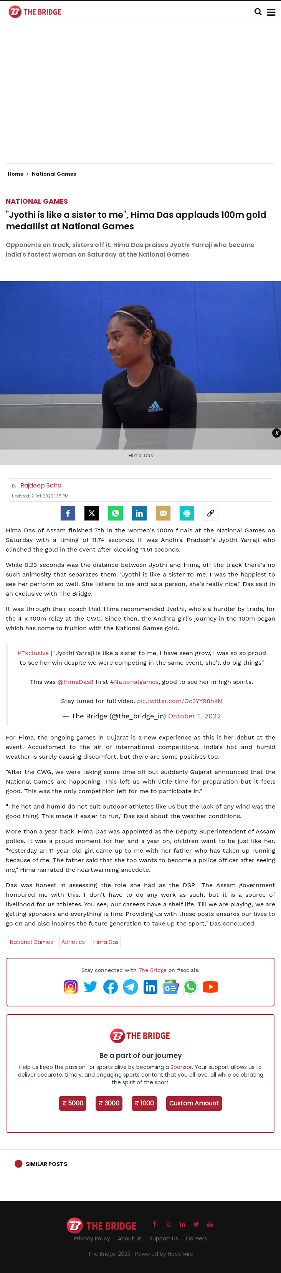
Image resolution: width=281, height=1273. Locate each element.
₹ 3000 (109, 1103)
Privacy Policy (92, 1238)
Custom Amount (194, 1103)
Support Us (163, 1238)
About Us (130, 1238)
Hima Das (106, 942)
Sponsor (181, 1067)
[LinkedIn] (139, 513)
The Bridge (153, 970)
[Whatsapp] (115, 513)
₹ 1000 (144, 1103)
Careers (196, 1238)
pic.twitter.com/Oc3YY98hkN (179, 701)
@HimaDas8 (76, 681)
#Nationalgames (134, 681)
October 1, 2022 (194, 716)
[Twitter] (91, 513)
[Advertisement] (143, 99)
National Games (37, 201)
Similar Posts (46, 1164)
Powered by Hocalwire (164, 1254)
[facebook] (68, 513)
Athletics (73, 942)
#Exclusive (33, 653)
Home (18, 174)
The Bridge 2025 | (111, 1254)
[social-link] (210, 513)
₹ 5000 (72, 1103)
